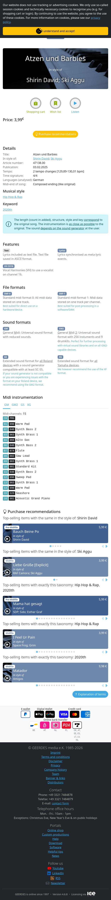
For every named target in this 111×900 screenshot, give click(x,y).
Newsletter (58, 883)
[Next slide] (106, 546)
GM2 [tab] (15, 405)
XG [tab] (29, 405)
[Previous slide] (103, 546)
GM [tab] (6, 405)
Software (56, 847)
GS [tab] (22, 405)
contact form (60, 803)
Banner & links (55, 778)
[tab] (50, 546)
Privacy (55, 765)
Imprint (56, 753)
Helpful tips (55, 852)
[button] (35, 103)
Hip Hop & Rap (12, 197)
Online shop (56, 830)
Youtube (57, 868)
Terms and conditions (55, 757)
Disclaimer (56, 761)
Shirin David (41, 159)
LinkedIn (58, 873)
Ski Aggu (56, 159)
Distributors (55, 782)
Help (55, 839)
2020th (7, 210)
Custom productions (55, 834)
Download (55, 843)
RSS (57, 878)
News (55, 856)
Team (55, 774)
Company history (55, 770)
